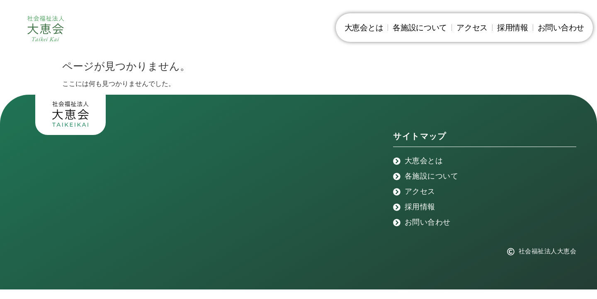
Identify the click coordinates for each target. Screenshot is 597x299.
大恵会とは (364, 27)
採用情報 (512, 27)
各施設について (420, 27)
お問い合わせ (561, 27)
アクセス (472, 27)
